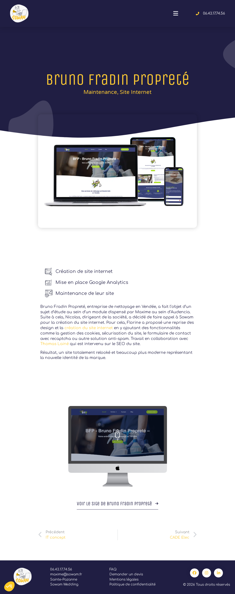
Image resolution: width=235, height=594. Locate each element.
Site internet (136, 92)
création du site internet (88, 328)
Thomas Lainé (54, 344)
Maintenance (100, 92)
